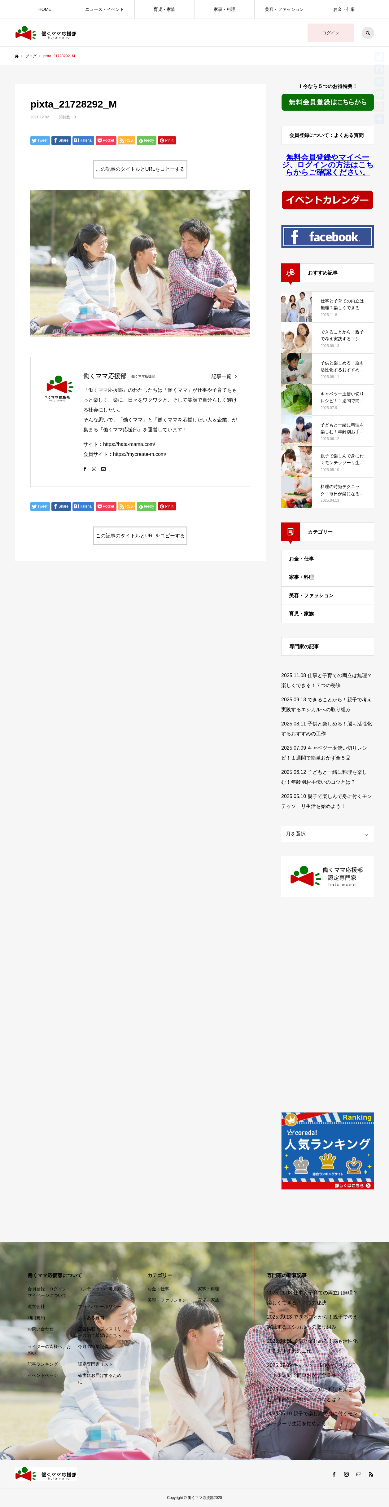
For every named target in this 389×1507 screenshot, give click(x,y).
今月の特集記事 (93, 1346)
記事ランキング (43, 1364)
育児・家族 (164, 9)
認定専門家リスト (95, 1364)
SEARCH (368, 33)
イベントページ (43, 1375)
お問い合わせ (41, 1328)
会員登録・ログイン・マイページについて (49, 1292)
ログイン (330, 32)
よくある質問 (91, 1317)
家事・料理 (224, 9)
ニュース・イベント (104, 9)
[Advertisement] (327, 1005)
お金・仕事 (344, 9)
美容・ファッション (284, 9)
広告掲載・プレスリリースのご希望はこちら (99, 1332)
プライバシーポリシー (99, 1306)
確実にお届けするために (99, 1378)
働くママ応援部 (105, 375)
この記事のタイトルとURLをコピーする (140, 169)
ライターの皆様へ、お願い (49, 1349)
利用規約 (36, 1317)
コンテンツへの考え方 (99, 1288)
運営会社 (36, 1306)
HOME (44, 9)
